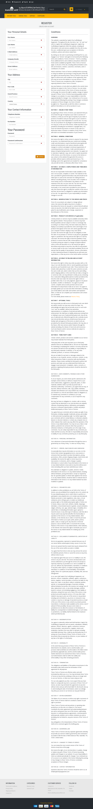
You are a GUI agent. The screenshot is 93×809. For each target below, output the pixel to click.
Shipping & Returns (10, 791)
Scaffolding (41, 16)
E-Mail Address (12, 52)
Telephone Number (14, 114)
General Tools (23, 16)
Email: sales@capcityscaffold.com (56, 793)
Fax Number (11, 121)
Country (10, 101)
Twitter (70, 788)
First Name (11, 37)
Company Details (13, 59)
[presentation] (31, 150)
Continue (40, 156)
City (9, 79)
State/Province (12, 94)
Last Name (11, 44)
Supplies (32, 16)
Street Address (12, 66)
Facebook (71, 786)
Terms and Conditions (11, 786)
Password (11, 133)
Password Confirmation (15, 140)
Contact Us (8, 793)
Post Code (11, 87)
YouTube (71, 791)
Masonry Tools (11, 16)
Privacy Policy (9, 788)
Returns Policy (75, 296)
